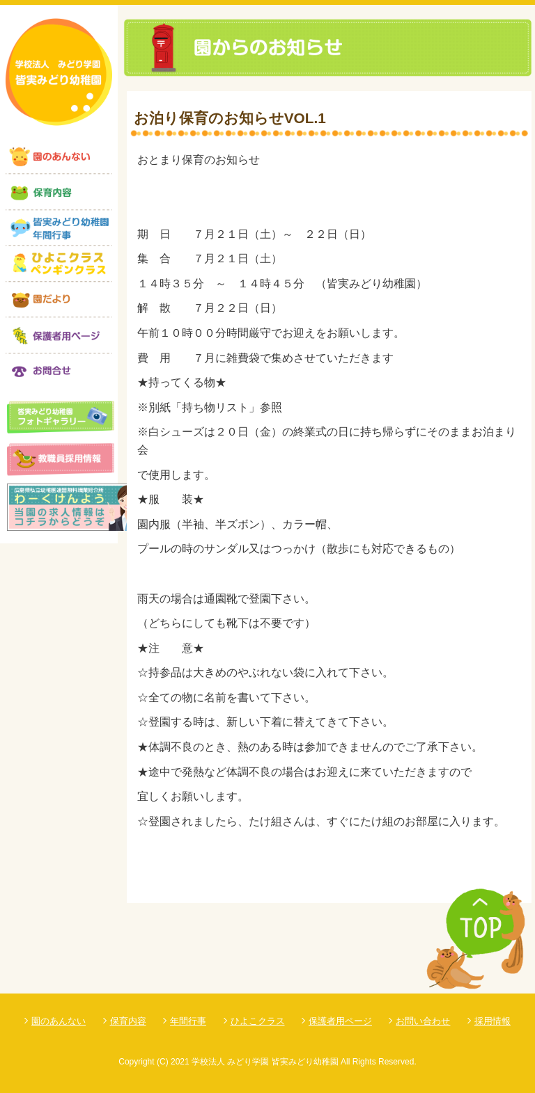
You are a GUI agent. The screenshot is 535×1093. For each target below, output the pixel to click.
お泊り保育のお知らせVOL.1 (230, 118)
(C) (163, 1062)
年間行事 (188, 1021)
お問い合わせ (423, 1021)
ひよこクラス (258, 1021)
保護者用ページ (340, 1021)
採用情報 (492, 1021)
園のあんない (58, 1021)
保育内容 (128, 1021)
